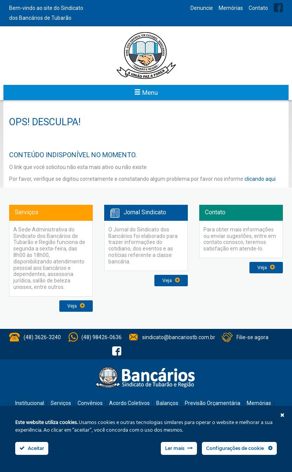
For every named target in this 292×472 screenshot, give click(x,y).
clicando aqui (260, 179)
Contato (258, 8)
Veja (76, 306)
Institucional (29, 403)
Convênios (90, 403)
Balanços (167, 403)
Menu (146, 92)
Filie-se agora (252, 337)
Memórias (231, 8)
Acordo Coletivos (129, 403)
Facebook (278, 7)
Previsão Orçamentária (212, 403)
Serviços (61, 403)
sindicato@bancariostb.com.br (178, 337)
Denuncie (201, 8)
